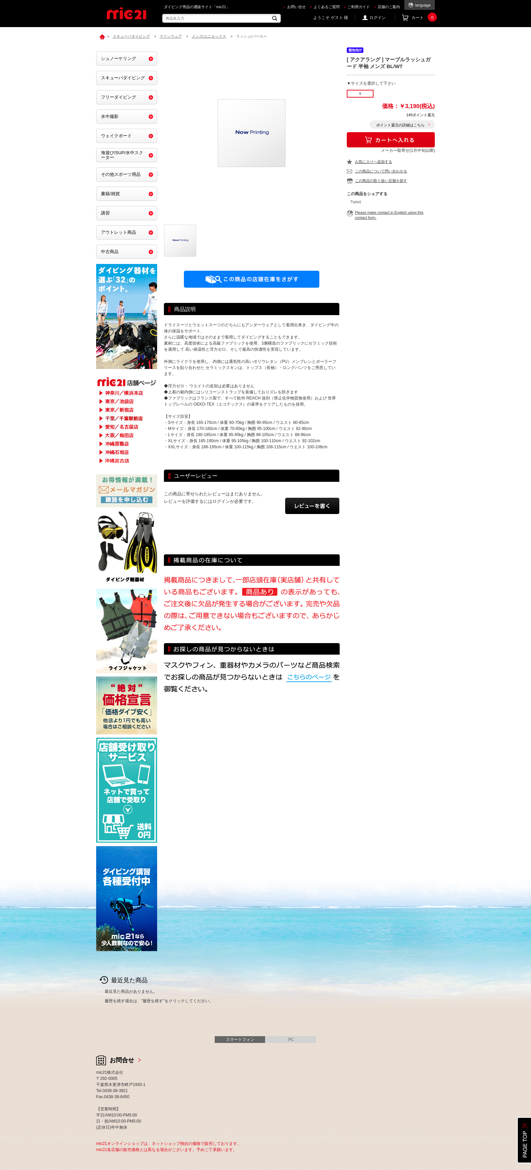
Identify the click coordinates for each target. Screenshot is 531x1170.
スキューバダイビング (123, 77)
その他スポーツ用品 (121, 174)
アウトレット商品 (118, 232)
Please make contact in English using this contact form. (389, 215)
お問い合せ (296, 7)
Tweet (355, 202)
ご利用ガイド (358, 7)
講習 (105, 212)
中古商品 (110, 251)
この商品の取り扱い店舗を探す (381, 181)
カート (423, 18)
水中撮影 (110, 116)
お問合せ (122, 1060)
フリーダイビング (118, 97)
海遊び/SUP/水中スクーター (122, 155)
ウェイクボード (116, 135)
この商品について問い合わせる (381, 171)
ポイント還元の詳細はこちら (400, 125)
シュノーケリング (118, 58)
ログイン (377, 17)
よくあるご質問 (327, 7)
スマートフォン (240, 1039)
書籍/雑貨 (110, 193)
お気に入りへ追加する (373, 162)
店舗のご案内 (389, 7)
